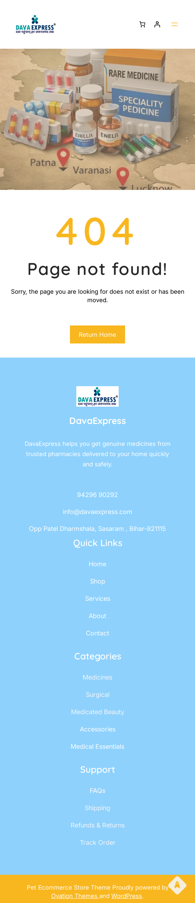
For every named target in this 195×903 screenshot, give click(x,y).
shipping (97, 808)
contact (97, 633)
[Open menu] (174, 24)
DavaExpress (97, 420)
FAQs (98, 790)
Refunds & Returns (98, 825)
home (97, 564)
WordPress (126, 895)
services (97, 598)
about (97, 616)
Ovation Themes (75, 895)
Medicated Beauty (97, 712)
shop (97, 581)
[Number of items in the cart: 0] (142, 24)
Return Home (97, 334)
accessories (98, 729)
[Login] (157, 24)
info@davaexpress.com (97, 511)
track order (98, 842)
